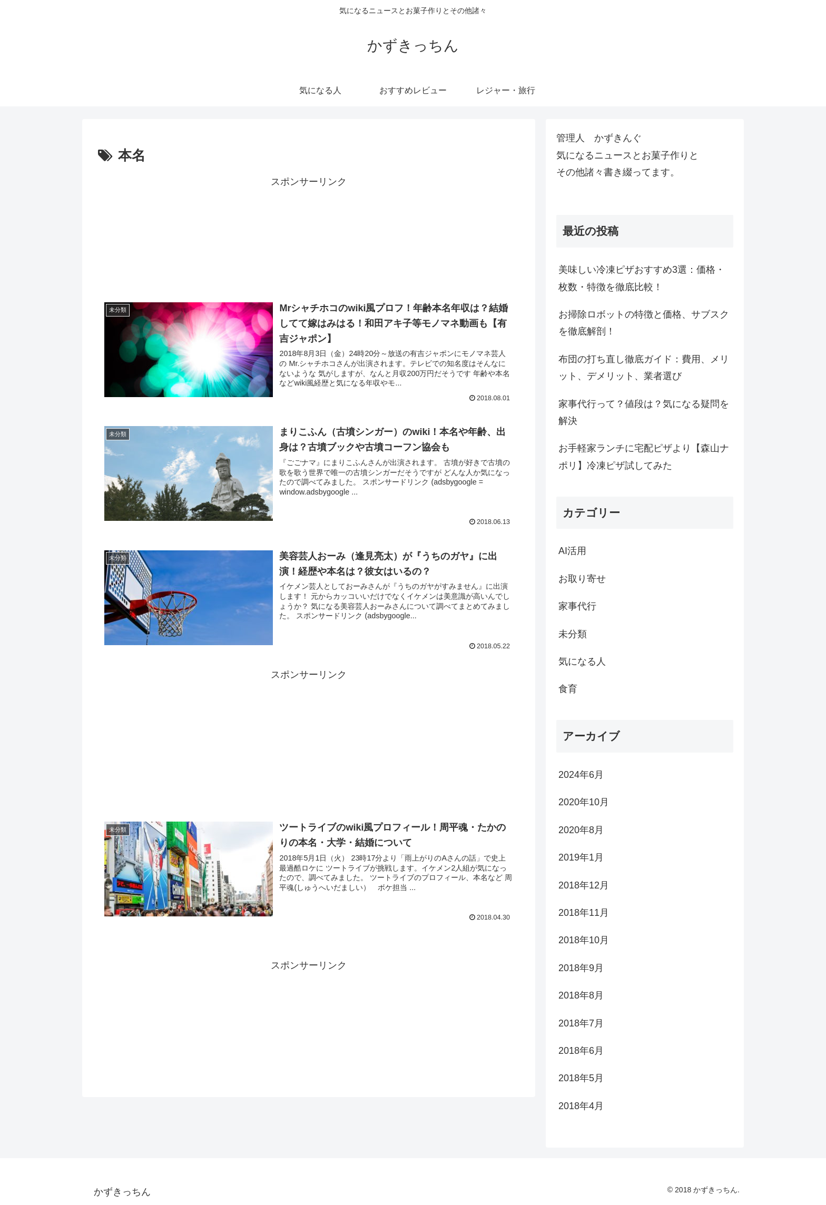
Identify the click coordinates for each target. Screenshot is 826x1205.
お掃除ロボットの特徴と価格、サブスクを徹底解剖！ (643, 323)
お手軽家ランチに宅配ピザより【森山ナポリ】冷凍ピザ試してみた (643, 456)
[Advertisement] (308, 234)
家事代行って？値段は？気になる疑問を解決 (643, 412)
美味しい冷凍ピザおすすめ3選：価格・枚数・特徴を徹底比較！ (641, 278)
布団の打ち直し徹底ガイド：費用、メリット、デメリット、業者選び (643, 367)
